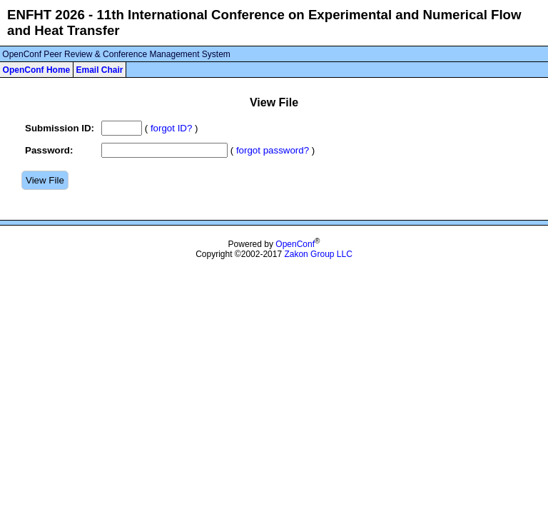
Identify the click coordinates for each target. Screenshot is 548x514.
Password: (49, 150)
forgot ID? (172, 128)
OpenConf (295, 244)
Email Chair (99, 70)
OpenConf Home (37, 70)
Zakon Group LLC (318, 254)
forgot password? (272, 150)
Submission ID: (59, 128)
